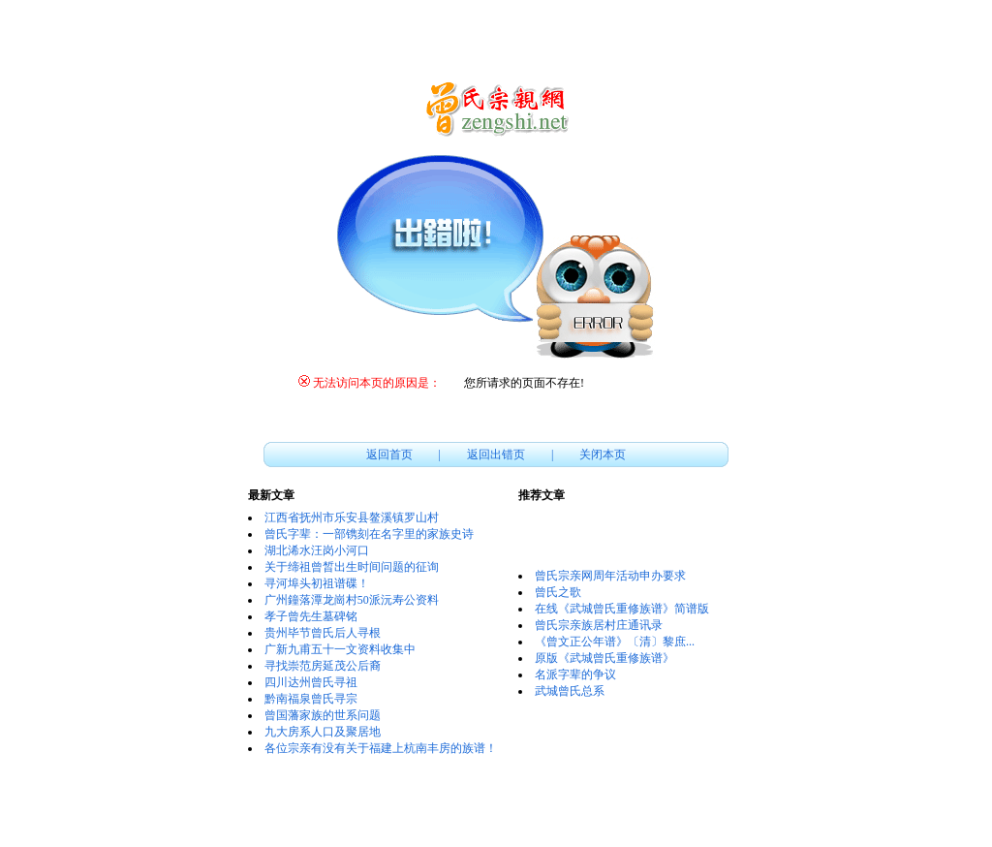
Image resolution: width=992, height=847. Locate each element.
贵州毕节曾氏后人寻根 (322, 633)
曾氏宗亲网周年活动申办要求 (610, 575)
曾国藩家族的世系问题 (322, 715)
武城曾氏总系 (569, 691)
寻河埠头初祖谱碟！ (316, 583)
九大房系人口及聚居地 (322, 731)
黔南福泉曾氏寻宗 (310, 699)
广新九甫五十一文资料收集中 (340, 649)
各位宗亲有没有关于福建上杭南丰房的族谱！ (380, 748)
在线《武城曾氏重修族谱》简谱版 (622, 608)
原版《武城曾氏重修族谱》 (604, 658)
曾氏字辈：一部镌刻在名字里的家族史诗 (369, 534)
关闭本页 (602, 454)
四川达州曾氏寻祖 (310, 682)
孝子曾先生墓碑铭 (310, 616)
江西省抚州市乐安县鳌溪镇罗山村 (351, 517)
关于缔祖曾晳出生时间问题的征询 (351, 567)
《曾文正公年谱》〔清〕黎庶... (615, 641)
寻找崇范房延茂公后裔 (322, 666)
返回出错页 (496, 454)
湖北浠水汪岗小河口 (316, 550)
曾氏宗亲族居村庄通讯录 (599, 625)
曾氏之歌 (558, 592)
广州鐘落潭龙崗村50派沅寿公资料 (351, 600)
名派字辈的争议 (575, 674)
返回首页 (389, 454)
